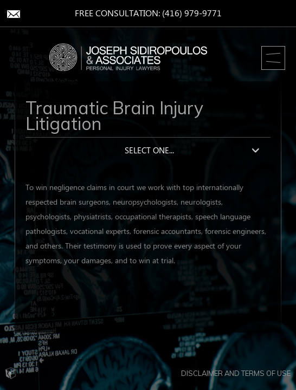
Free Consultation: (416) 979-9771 (148, 14)
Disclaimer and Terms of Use (236, 373)
